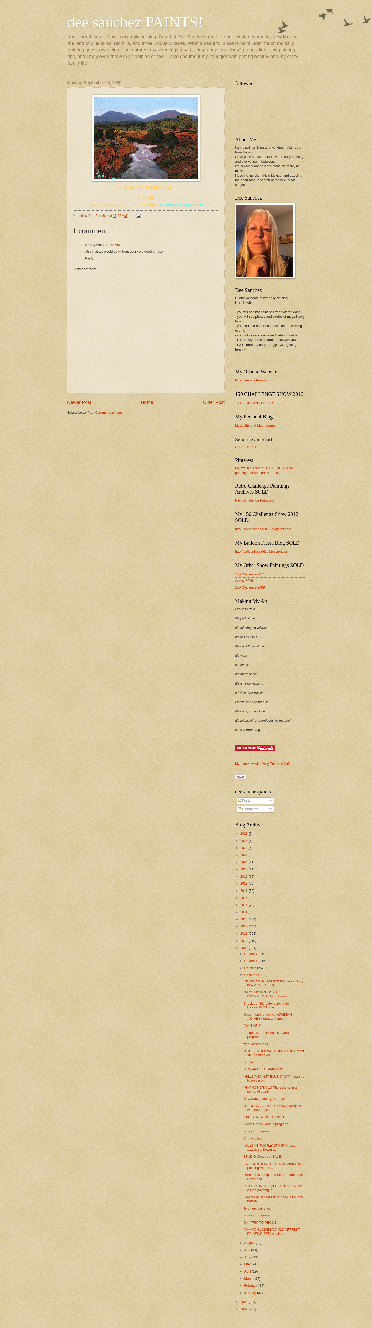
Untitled (249, 1062)
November (252, 961)
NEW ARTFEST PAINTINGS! (264, 1069)
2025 (244, 834)
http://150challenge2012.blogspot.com (263, 529)
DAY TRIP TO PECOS (259, 1222)
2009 (244, 948)
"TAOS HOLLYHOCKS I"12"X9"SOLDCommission (265, 994)
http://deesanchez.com (252, 380)
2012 (244, 926)
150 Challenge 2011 (250, 574)
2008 (244, 1302)
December (252, 954)
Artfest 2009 (244, 581)
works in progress (256, 1131)
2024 (244, 841)
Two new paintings (257, 1208)
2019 (244, 876)
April (248, 1271)
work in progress (255, 1044)
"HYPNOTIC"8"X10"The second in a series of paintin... (270, 1089)
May (247, 1264)
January (250, 1293)
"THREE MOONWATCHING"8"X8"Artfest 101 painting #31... (273, 1053)
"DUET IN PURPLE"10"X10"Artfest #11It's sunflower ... (269, 1147)
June (248, 1257)
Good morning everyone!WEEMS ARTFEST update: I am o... (267, 1016)
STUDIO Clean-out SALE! (262, 1156)
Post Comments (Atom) (105, 413)
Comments (248, 809)
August (249, 1243)
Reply (89, 258)
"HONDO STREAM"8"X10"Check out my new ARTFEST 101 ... (273, 983)
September (252, 975)
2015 (244, 905)
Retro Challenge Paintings (254, 500)
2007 (244, 1309)
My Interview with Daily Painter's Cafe (263, 764)
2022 (244, 855)
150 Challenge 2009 (250, 587)
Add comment (85, 269)
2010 (244, 941)
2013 (244, 919)
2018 (244, 883)
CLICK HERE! (245, 447)
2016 (244, 898)
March (249, 1279)
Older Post (214, 402)
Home (147, 402)
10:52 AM (113, 245)
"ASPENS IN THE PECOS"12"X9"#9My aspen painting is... (272, 1188)
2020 (244, 869)
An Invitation (252, 1138)
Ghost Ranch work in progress (265, 1124)
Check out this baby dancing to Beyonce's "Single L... (266, 1005)
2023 (244, 848)
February (251, 1285)
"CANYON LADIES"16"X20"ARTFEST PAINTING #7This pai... (271, 1231)
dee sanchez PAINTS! (135, 22)
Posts (244, 800)
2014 (244, 912)
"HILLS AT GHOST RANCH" (264, 1117)
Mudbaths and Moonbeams (255, 425)
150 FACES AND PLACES (254, 403)
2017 (244, 891)
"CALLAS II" (252, 1026)
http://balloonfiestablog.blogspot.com (262, 551)
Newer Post (79, 402)
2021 (244, 862)
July (247, 1250)
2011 (244, 933)
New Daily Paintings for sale (264, 1099)
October (250, 968)
